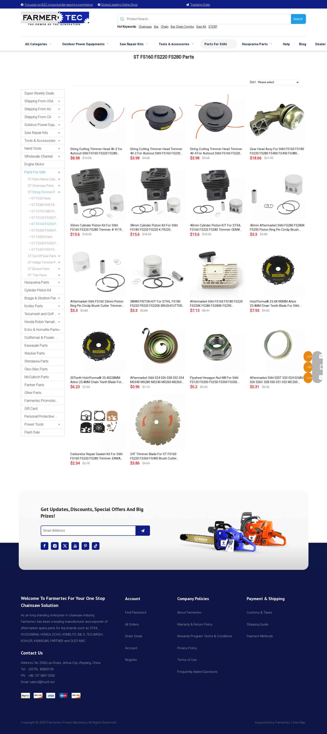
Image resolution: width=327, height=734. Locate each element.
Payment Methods (260, 636)
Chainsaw (145, 26)
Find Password (135, 612)
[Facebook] (44, 546)
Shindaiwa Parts (36, 361)
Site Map (299, 722)
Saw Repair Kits (36, 133)
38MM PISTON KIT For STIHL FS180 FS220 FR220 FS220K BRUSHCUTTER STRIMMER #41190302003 (156, 304)
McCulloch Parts (36, 377)
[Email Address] (87, 530)
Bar (156, 26)
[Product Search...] (209, 19)
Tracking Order (200, 4)
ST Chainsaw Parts (41, 185)
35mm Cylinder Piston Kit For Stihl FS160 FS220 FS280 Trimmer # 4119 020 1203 (95, 227)
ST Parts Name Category (44, 179)
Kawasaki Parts (36, 345)
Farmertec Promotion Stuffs (44, 401)
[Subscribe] (142, 531)
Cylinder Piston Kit (37, 290)
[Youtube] (75, 546)
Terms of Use (187, 660)
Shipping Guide (257, 624)
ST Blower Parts (39, 269)
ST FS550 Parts (41, 237)
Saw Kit (201, 26)
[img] (232, 530)
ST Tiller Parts (37, 275)
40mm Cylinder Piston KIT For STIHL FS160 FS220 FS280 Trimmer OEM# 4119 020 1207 (215, 227)
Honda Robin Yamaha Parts (44, 322)
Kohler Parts (33, 306)
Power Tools (33, 424)
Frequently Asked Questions (197, 672)
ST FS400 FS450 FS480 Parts (48, 230)
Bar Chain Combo (182, 26)
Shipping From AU (37, 109)
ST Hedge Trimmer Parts (44, 262)
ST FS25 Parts (41, 198)
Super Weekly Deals (39, 93)
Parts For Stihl (34, 172)
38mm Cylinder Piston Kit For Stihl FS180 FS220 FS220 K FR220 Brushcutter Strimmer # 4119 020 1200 (157, 227)
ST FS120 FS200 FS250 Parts (48, 217)
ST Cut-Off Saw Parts (42, 256)
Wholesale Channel (38, 156)
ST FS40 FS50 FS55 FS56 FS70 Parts (48, 249)
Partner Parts (34, 385)
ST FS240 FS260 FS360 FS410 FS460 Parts (48, 243)
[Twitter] (65, 546)
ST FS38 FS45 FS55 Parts (48, 205)
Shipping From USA (38, 101)
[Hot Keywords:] (298, 19)
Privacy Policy (187, 648)
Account (131, 648)
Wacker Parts (34, 353)
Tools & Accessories (39, 141)
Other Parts (32, 393)
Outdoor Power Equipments (44, 125)
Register (131, 660)
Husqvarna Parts (36, 282)
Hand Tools (32, 148)
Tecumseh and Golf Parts (43, 314)
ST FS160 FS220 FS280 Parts (48, 224)
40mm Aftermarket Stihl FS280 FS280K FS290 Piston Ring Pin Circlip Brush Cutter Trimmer (277, 227)
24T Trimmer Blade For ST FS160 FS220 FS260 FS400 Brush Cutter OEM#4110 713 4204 (153, 456)
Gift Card (30, 409)
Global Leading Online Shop (119, 4)
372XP (212, 26)
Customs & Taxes (259, 612)
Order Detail (133, 636)
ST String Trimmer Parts (44, 192)
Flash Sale (32, 432)
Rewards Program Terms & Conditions (204, 636)
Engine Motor (34, 164)
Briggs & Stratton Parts (41, 298)
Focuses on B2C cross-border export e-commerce (59, 4)
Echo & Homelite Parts (41, 330)
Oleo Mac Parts (36, 369)
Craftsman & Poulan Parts (43, 338)
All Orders (132, 624)
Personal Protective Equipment (44, 416)
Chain (165, 26)
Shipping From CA (37, 117)
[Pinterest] (85, 546)
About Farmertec (189, 612)
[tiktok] (95, 546)
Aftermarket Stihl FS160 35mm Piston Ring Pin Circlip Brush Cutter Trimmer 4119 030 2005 (96, 304)
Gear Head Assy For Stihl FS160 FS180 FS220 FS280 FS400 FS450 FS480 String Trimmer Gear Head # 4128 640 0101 (277, 151)
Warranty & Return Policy (194, 624)
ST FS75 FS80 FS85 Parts (48, 211)
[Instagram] (55, 546)
